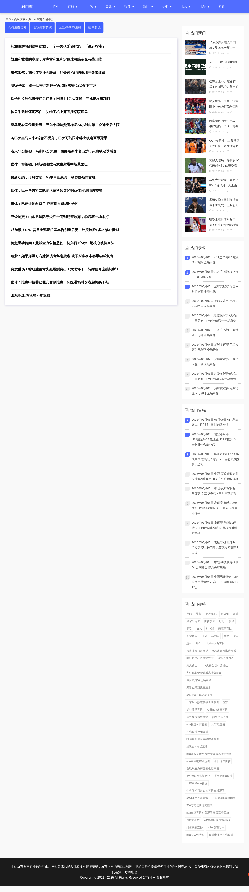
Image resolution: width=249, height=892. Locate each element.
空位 (226, 702)
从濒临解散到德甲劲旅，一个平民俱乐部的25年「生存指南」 (58, 46)
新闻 (146, 6)
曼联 (189, 628)
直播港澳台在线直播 (221, 834)
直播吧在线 (193, 820)
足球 (189, 613)
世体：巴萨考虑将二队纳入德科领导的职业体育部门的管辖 (56, 190)
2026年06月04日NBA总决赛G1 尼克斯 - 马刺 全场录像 (215, 332)
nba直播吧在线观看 (198, 761)
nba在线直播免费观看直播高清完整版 (209, 753)
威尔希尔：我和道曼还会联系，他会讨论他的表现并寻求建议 (58, 72)
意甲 (189, 643)
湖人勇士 (191, 665)
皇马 (236, 635)
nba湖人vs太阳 (195, 834)
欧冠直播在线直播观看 (200, 658)
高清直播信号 (17, 27)
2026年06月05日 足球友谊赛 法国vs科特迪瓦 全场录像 (215, 289)
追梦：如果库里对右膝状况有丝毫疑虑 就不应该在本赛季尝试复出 (62, 256)
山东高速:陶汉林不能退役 (30, 295)
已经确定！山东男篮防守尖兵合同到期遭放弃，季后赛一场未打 (60, 217)
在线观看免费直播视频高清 (202, 768)
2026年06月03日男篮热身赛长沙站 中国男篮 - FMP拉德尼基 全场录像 (214, 376)
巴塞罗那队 (225, 628)
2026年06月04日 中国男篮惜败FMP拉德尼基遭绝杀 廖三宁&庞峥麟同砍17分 (215, 582)
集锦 (108, 6)
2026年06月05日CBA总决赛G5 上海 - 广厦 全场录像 (215, 274)
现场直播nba (225, 658)
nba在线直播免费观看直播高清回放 (207, 812)
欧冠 (222, 621)
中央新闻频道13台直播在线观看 (205, 790)
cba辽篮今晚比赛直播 (199, 694)
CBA (204, 635)
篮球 (235, 613)
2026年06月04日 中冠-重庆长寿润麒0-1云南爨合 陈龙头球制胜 (215, 564)
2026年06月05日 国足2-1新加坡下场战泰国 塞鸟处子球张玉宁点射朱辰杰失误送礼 (215, 459)
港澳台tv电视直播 (197, 746)
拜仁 (198, 643)
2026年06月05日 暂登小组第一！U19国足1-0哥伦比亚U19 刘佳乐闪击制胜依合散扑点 (214, 439)
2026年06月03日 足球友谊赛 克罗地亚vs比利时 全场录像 (215, 390)
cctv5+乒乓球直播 (197, 797)
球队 (184, 6)
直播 (71, 6)
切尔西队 (191, 635)
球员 (203, 6)
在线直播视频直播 (197, 731)
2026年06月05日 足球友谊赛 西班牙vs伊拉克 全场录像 (215, 303)
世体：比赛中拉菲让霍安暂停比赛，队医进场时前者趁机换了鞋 (60, 282)
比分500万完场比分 (198, 775)
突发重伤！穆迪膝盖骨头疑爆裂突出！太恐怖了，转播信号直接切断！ (65, 269)
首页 (56, 6)
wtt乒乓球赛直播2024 (217, 820)
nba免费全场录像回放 (214, 665)
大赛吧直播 (218, 724)
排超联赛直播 (194, 827)
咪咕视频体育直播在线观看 (202, 739)
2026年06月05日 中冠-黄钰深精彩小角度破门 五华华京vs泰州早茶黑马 (215, 491)
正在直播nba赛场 (196, 783)
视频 (127, 6)
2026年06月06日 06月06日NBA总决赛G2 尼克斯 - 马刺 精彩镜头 (215, 422)
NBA (199, 628)
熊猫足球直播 (220, 717)
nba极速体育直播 (196, 724)
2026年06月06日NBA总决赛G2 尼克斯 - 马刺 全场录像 (215, 259)
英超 (198, 613)
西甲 (226, 635)
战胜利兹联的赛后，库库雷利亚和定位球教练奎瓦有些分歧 (56, 59)
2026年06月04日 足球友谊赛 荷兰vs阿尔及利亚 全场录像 (215, 347)
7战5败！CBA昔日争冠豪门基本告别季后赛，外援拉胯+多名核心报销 (65, 230)
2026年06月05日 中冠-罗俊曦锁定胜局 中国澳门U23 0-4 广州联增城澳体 (215, 476)
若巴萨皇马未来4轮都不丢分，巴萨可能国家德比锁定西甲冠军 (59, 138)
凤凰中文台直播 (215, 643)
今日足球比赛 (222, 761)
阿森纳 (225, 613)
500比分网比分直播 (224, 650)
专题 (221, 6)
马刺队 (215, 635)
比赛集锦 (211, 613)
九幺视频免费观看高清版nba (203, 672)
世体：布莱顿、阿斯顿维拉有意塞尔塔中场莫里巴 (49, 164)
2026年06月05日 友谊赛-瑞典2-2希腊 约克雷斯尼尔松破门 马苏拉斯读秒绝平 (214, 508)
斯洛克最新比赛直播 (198, 687)
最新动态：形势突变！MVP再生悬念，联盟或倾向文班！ (55, 177)
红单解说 (94, 27)
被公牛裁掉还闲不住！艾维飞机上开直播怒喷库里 (49, 112)
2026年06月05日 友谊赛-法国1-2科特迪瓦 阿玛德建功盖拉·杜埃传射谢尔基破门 (214, 528)
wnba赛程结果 (215, 827)
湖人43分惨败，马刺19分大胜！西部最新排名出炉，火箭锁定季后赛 (64, 151)
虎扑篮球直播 (194, 709)
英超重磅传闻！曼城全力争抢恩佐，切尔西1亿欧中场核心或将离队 (62, 243)
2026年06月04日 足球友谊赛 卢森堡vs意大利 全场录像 (215, 361)
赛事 (165, 6)
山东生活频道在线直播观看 (202, 702)
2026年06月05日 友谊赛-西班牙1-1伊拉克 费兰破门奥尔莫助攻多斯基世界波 (215, 547)
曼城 (231, 621)
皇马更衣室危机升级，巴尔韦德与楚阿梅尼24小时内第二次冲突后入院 (65, 125)
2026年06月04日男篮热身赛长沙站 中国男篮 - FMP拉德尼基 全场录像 (214, 318)
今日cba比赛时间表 (224, 797)
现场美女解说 (42, 27)
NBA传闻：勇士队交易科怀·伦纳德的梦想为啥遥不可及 (53, 86)
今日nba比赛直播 (217, 709)
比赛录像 (209, 621)
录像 (90, 6)
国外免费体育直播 (197, 717)
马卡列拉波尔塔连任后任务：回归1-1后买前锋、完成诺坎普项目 (60, 99)
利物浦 (210, 628)
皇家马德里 (193, 621)
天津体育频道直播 (197, 650)
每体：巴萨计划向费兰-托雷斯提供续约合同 (44, 204)
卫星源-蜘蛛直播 (69, 27)
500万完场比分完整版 (199, 805)
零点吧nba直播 (223, 775)
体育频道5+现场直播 (198, 680)
